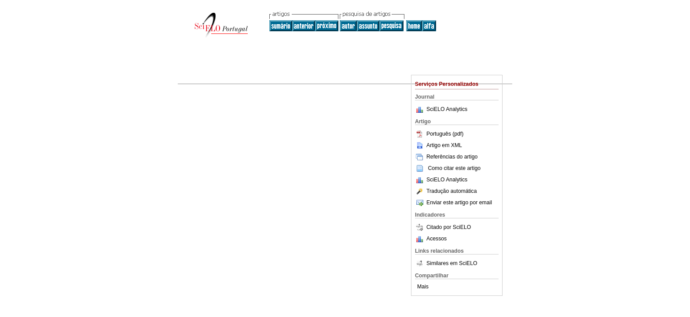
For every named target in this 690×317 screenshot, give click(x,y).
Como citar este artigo (454, 168)
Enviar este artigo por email (453, 202)
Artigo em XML (438, 145)
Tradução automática (446, 191)
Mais (423, 287)
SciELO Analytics (446, 109)
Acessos (436, 239)
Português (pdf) (439, 134)
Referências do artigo (446, 157)
